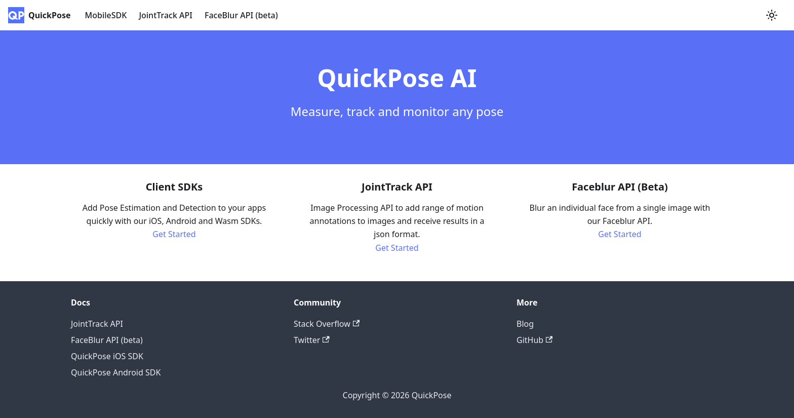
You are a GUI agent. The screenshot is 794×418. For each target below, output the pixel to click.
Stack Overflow (327, 323)
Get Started (173, 234)
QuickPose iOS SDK (107, 356)
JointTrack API (165, 15)
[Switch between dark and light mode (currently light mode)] (772, 15)
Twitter (312, 340)
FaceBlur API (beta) (241, 15)
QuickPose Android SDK (116, 372)
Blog (525, 323)
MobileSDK (106, 15)
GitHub (534, 340)
